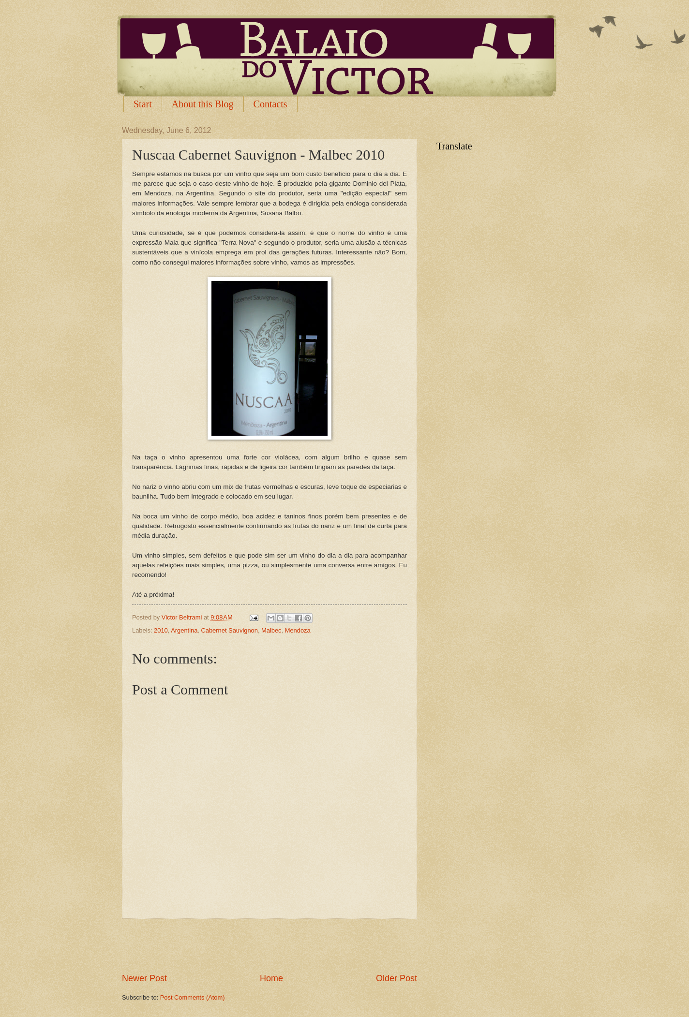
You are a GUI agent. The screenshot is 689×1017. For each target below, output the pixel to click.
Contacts (270, 104)
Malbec (271, 630)
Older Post (396, 978)
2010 (161, 630)
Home (271, 978)
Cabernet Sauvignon (229, 630)
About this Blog (203, 104)
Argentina (184, 630)
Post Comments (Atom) (192, 997)
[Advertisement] (269, 945)
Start (143, 104)
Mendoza (298, 630)
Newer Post (144, 978)
